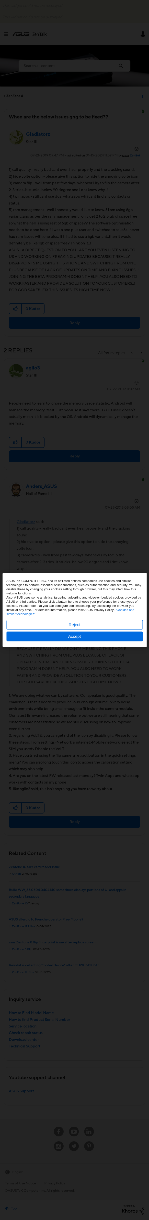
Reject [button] (74, 624)
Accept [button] (74, 636)
